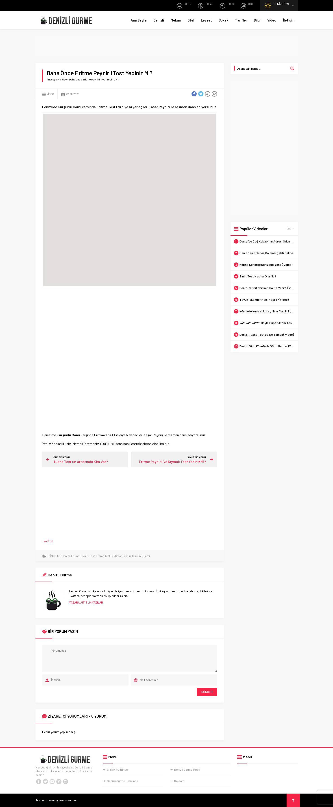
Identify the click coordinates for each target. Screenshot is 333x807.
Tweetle (47, 541)
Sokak (223, 20)
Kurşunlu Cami (141, 555)
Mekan (176, 20)
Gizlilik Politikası (117, 769)
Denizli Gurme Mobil (187, 769)
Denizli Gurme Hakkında (122, 781)
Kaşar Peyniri (123, 555)
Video (271, 20)
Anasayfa (52, 79)
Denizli (158, 20)
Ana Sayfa (139, 20)
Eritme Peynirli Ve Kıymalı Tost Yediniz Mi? (172, 461)
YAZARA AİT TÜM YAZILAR (86, 602)
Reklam (179, 781)
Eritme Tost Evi (105, 555)
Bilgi (257, 20)
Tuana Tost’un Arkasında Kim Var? (80, 461)
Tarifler (241, 20)
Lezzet (206, 20)
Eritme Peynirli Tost (83, 555)
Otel (190, 20)
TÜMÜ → (289, 228)
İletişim (288, 20)
